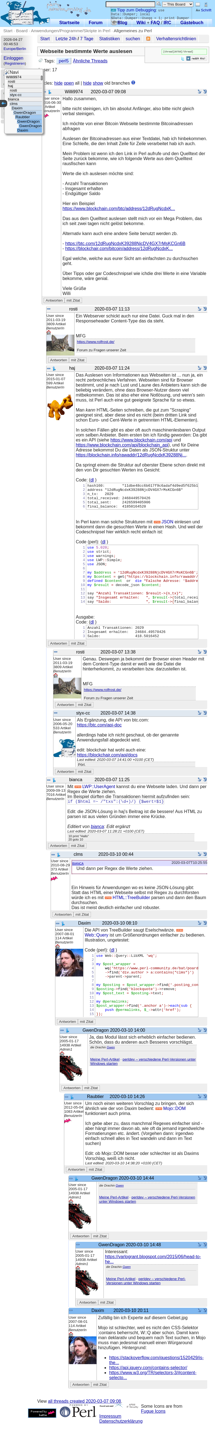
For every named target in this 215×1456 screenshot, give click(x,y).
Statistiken (109, 38)
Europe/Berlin (15, 49)
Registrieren (15, 63)
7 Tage (86, 38)
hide (58, 83)
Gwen (111, 1079)
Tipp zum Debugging (133, 9)
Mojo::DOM (170, 1140)
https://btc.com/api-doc (99, 744)
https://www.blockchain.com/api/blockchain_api (122, 445)
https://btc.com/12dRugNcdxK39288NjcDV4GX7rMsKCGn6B (125, 243)
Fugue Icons (153, 1443)
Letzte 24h (66, 38)
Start (8, 30)
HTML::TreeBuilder (127, 917)
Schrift (203, 10)
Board (22, 30)
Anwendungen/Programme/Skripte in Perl (70, 30)
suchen (133, 38)
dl (92, 480)
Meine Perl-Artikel (104, 1091)
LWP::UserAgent (95, 805)
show (98, 83)
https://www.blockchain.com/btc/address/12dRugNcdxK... (119, 208)
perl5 (64, 61)
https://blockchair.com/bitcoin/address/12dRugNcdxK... (119, 248)
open (69, 83)
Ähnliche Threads (90, 61)
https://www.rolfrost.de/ (95, 342)
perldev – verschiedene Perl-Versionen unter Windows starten (146, 1313)
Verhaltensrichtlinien (176, 38)
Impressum (110, 1448)
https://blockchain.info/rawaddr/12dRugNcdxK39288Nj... (131, 455)
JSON (164, 526)
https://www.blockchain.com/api (141, 440)
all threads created (84, 1433)
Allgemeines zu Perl (133, 30)
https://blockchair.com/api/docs (107, 774)
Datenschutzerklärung (121, 1453)
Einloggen (13, 58)
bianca (97, 846)
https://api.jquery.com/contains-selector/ (148, 1399)
